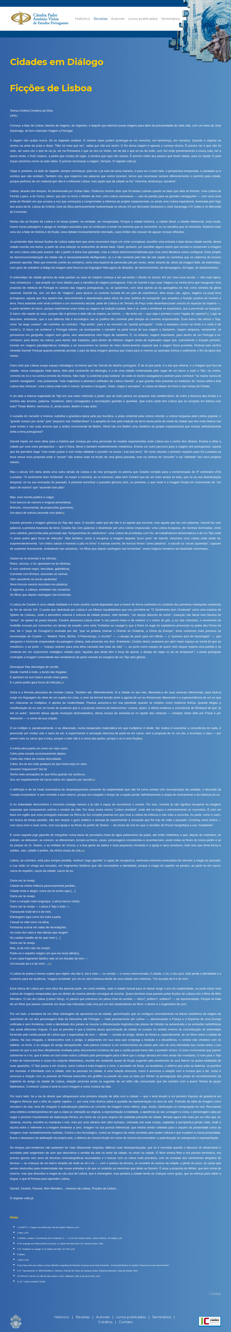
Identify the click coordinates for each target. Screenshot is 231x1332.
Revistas (100, 18)
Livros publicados (143, 18)
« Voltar (215, 1294)
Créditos (105, 1322)
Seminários (170, 18)
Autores (118, 18)
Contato (126, 1322)
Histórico (82, 18)
